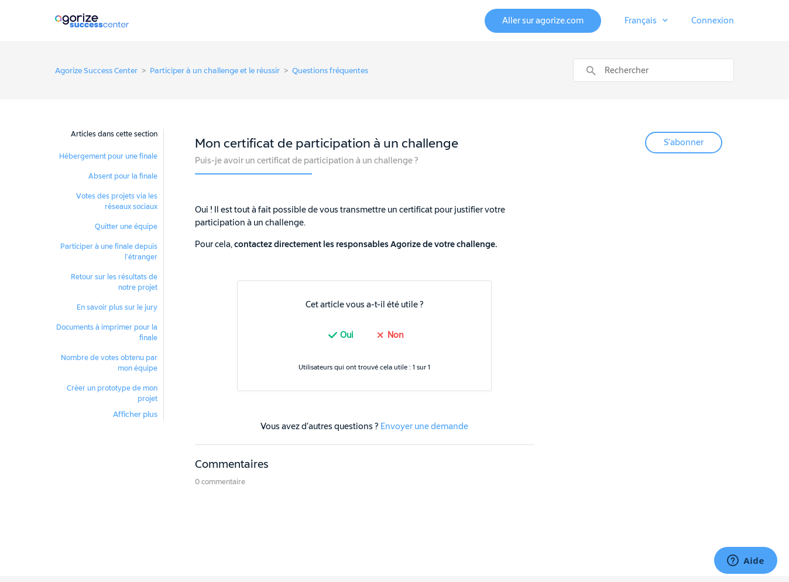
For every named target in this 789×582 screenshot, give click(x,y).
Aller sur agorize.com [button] (543, 20)
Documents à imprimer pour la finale (106, 333)
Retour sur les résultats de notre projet (114, 282)
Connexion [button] (712, 20)
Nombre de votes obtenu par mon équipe (109, 363)
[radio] (339, 335)
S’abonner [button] (684, 142)
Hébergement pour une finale (108, 156)
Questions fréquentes (330, 71)
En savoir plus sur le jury (117, 307)
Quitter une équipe (126, 226)
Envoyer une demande (424, 426)
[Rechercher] (653, 70)
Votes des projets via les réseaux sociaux (116, 201)
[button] (646, 21)
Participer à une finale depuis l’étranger (108, 252)
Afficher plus (135, 414)
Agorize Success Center (96, 71)
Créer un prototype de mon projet (112, 393)
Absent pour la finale (122, 176)
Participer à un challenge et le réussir (215, 71)
